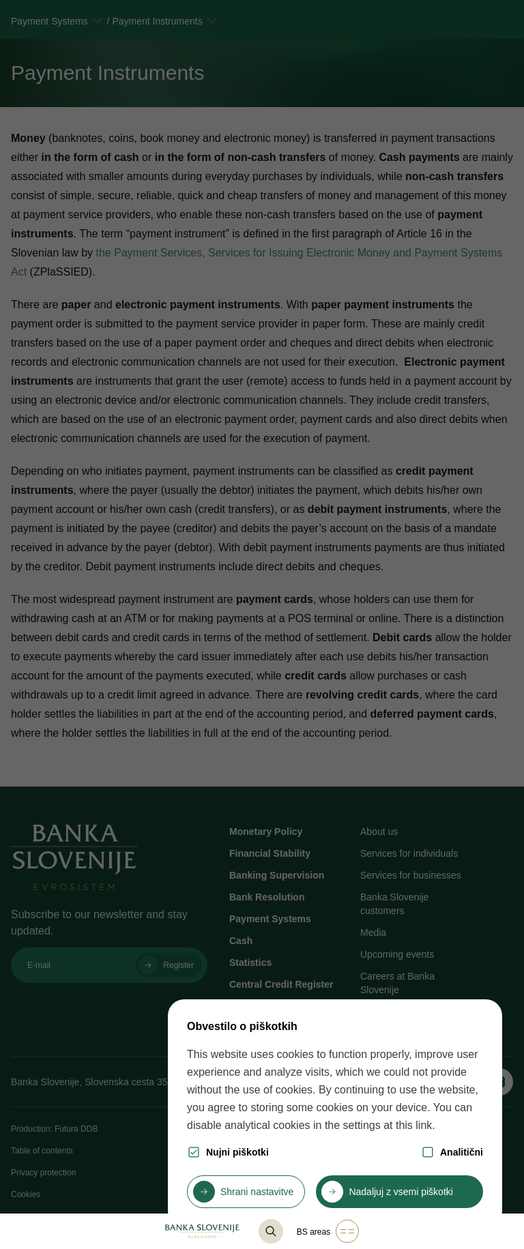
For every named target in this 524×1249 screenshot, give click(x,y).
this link (414, 1125)
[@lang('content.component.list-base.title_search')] (271, 1231)
